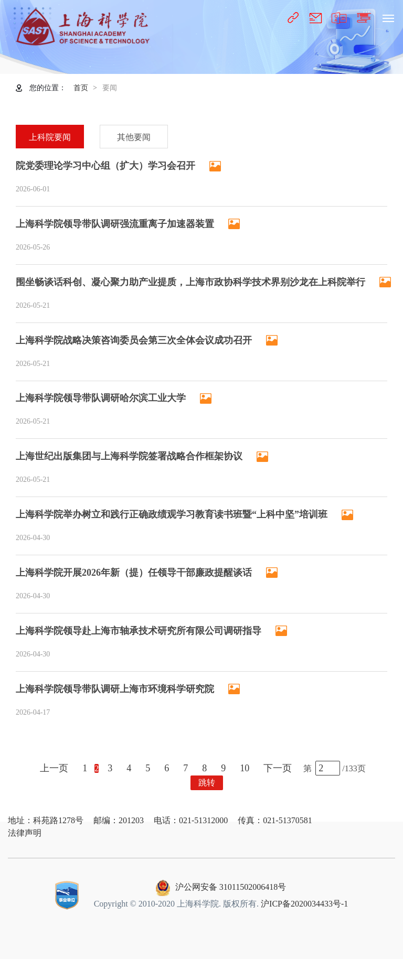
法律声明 (24, 832)
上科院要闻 (50, 137)
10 (244, 768)
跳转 (206, 782)
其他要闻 (134, 137)
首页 (80, 88)
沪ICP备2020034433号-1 (304, 903)
